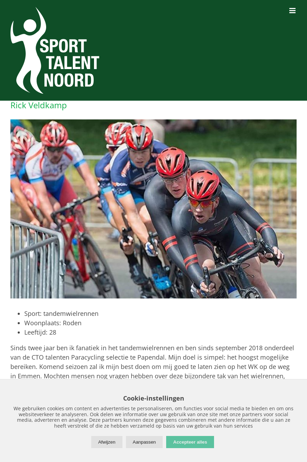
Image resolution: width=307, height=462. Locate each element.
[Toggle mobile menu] (293, 10)
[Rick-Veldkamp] (153, 209)
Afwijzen (107, 442)
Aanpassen (144, 442)
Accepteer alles (190, 442)
